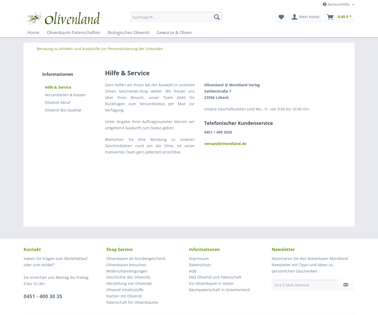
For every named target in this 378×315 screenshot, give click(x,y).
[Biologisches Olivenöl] (128, 33)
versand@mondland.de (225, 143)
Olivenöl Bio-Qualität (63, 110)
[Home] (33, 33)
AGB (192, 271)
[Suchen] (216, 17)
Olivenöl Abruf (57, 102)
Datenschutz (200, 264)
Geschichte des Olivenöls (128, 277)
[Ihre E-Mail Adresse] (305, 285)
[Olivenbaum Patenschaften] (73, 33)
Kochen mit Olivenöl (124, 295)
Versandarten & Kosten (65, 94)
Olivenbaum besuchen (126, 264)
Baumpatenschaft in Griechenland (219, 289)
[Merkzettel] (281, 17)
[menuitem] (176, 19)
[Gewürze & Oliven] (174, 33)
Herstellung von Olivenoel (129, 283)
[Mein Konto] (305, 17)
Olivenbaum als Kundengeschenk (135, 258)
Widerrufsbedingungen (127, 271)
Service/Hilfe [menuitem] (337, 4)
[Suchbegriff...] (176, 17)
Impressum (199, 258)
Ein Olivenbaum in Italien (211, 283)
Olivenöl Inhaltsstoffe (125, 289)
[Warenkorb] (339, 17)
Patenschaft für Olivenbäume (132, 302)
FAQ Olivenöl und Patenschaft (215, 277)
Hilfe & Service (58, 87)
